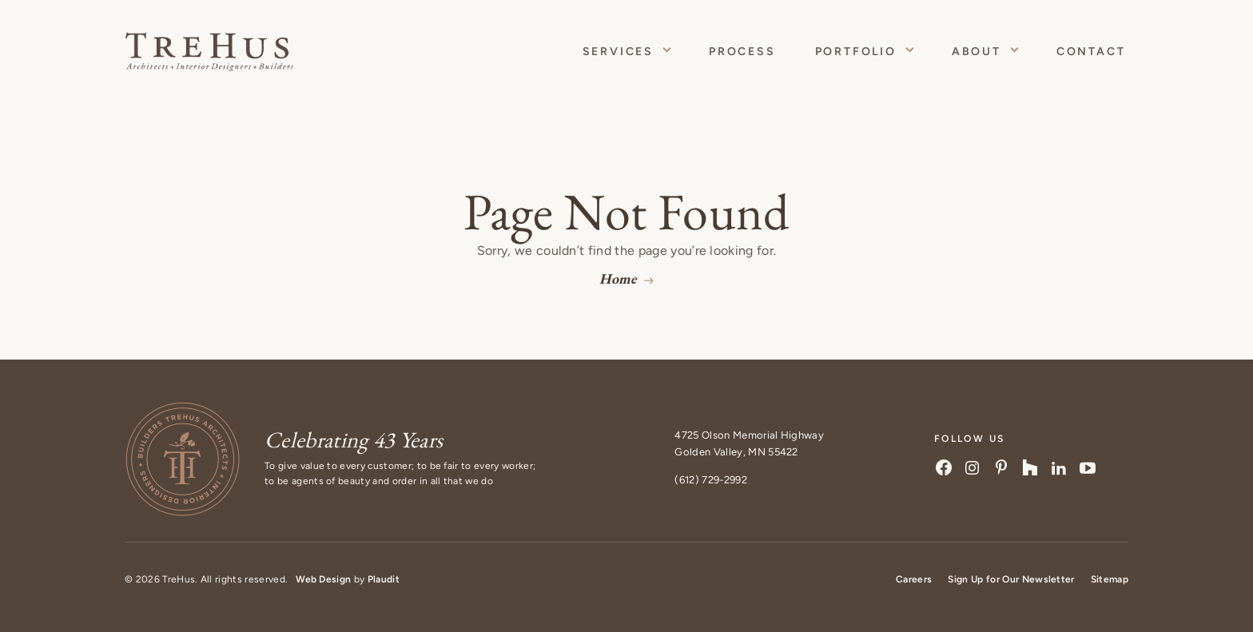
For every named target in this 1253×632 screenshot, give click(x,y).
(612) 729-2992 (710, 480)
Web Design (323, 579)
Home (618, 278)
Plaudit (384, 579)
